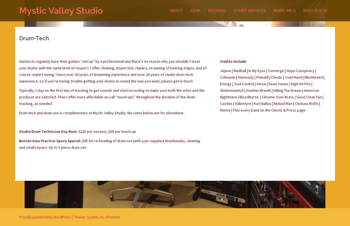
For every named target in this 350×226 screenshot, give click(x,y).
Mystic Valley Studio (61, 10)
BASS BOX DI (315, 10)
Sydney (93, 216)
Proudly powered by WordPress (45, 216)
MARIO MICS (284, 10)
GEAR (196, 10)
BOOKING (217, 10)
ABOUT (176, 10)
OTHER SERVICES (250, 10)
